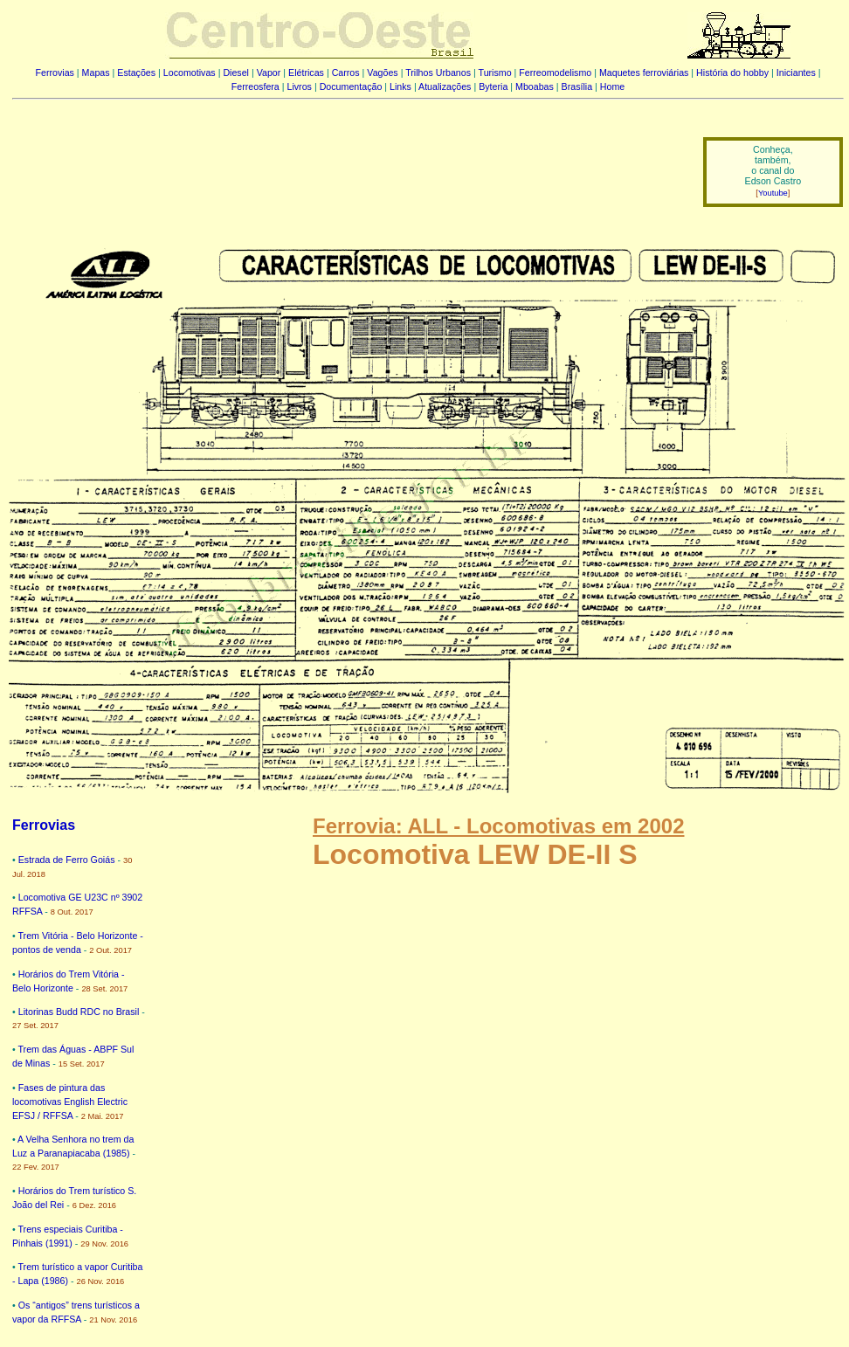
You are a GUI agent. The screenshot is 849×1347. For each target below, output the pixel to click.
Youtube (773, 193)
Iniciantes (796, 72)
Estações (136, 72)
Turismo (495, 72)
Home (612, 86)
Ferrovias (54, 72)
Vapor (269, 72)
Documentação (351, 86)
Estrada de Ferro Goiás (66, 859)
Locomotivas (189, 72)
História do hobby (732, 72)
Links (400, 86)
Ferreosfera (255, 86)
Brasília (577, 86)
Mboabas (534, 86)
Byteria (493, 86)
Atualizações (444, 86)
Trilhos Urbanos (438, 72)
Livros (299, 86)
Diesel (236, 72)
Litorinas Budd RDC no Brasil (79, 1011)
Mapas (96, 72)
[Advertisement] (347, 160)
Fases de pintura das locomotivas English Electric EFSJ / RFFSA (70, 1101)
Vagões (382, 72)
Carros (346, 72)
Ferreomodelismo (555, 72)
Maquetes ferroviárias (643, 72)
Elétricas (306, 72)
